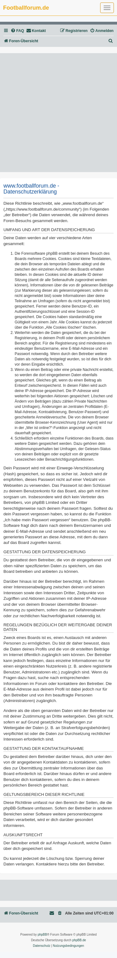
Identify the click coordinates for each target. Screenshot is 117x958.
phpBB (42, 934)
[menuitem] (17, 31)
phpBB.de (79, 940)
